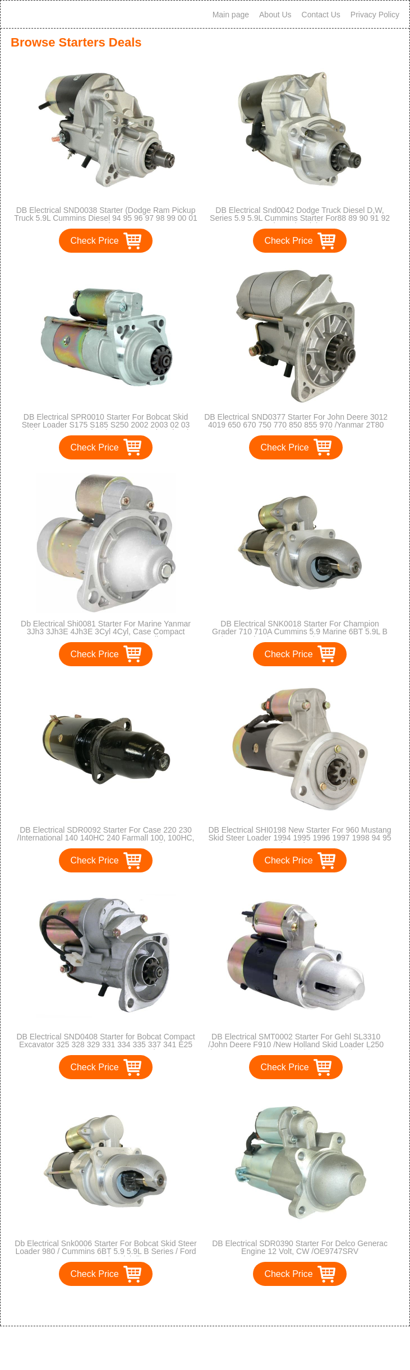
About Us (275, 14)
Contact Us (321, 14)
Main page (231, 14)
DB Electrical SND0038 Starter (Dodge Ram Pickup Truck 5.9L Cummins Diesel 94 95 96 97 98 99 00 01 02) (105, 218)
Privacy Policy (375, 14)
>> (225, 1306)
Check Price (94, 240)
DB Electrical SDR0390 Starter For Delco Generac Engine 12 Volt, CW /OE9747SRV (300, 1247)
